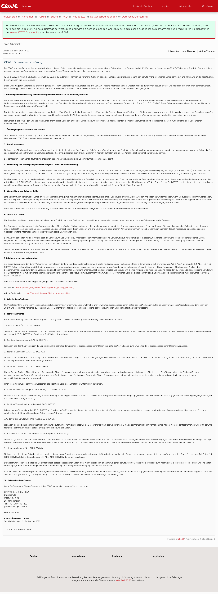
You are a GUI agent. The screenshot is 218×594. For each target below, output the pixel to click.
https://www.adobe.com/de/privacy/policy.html (47, 293)
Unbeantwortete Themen (181, 51)
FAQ (65, 16)
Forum (42, 16)
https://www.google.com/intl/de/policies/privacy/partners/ (45, 287)
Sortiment (117, 556)
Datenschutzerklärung (135, 16)
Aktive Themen (206, 51)
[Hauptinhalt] (109, 279)
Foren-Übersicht (12, 44)
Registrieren (10, 16)
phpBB (181, 539)
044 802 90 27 (123, 580)
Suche (54, 16)
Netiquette (79, 16)
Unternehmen (78, 556)
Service (33, 556)
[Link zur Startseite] (32, 6)
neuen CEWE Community (24, 32)
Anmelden (28, 16)
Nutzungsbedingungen (103, 16)
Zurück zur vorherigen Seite (18, 529)
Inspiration (158, 556)
